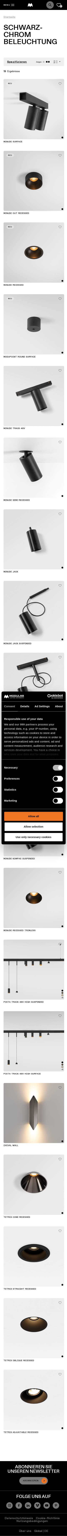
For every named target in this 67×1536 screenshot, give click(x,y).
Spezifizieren (17, 61)
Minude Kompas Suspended (19, 859)
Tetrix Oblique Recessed (19, 1361)
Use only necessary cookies (33, 837)
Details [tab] (24, 706)
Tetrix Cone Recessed (17, 1217)
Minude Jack (11, 572)
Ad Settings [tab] (42, 706)
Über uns (25, 1531)
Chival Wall (11, 1145)
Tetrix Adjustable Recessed (21, 1432)
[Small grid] (48, 62)
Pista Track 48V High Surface (22, 1074)
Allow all (33, 816)
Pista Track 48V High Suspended (24, 1002)
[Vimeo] (37, 1505)
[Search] (50, 5)
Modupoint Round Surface (20, 357)
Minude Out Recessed (16, 213)
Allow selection (33, 826)
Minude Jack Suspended (17, 644)
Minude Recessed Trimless (20, 930)
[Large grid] (43, 62)
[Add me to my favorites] (60, 82)
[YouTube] (46, 1505)
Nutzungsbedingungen (32, 1521)
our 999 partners (26, 724)
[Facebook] (19, 1505)
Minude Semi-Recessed (17, 500)
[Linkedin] (28, 1505)
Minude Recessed (14, 285)
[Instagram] (9, 1505)
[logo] (30, 5)
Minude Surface (13, 142)
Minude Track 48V (14, 428)
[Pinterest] (56, 1505)
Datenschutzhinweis (19, 1518)
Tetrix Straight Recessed (20, 1289)
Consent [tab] (9, 706)
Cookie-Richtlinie (48, 1518)
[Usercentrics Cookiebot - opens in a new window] (48, 696)
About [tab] (59, 706)
